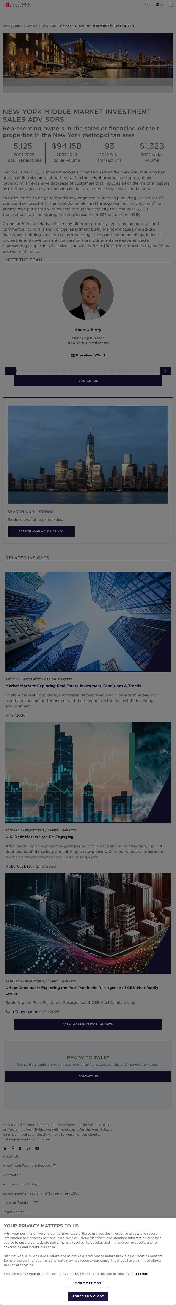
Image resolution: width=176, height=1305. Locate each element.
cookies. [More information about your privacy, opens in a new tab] (141, 1285)
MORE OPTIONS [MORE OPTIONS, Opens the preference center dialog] (88, 1294)
